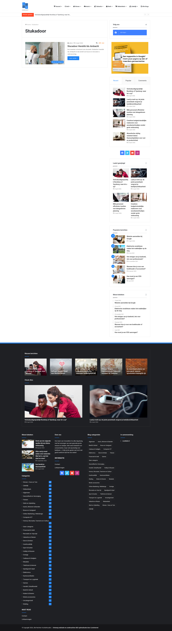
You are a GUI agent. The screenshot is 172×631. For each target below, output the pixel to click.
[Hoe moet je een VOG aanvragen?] (119, 279)
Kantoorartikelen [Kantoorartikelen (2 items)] (104, 475)
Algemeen (26, 492)
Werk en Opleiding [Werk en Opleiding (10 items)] (94, 505)
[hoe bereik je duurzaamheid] (28, 467)
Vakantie (98, 6)
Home (28, 24)
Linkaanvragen (26, 619)
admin (71, 43)
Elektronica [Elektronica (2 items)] (92, 453)
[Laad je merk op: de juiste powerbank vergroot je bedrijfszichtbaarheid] (119, 102)
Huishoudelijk (27, 544)
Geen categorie (28, 526)
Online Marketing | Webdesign (33, 514)
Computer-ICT (27, 517)
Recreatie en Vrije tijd (30, 533)
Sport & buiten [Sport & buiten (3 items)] (93, 494)
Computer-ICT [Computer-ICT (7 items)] (107, 449)
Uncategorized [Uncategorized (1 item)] (109, 498)
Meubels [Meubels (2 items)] (111, 479)
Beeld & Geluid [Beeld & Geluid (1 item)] (93, 445)
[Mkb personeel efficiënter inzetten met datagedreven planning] (119, 113)
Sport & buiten (28, 548)
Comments (142, 81)
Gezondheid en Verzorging (32, 496)
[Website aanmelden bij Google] (119, 239)
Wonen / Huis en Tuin (30, 482)
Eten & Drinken (28, 541)
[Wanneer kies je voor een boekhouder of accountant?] (119, 269)
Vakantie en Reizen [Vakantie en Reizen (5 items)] (94, 501)
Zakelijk (132, 6)
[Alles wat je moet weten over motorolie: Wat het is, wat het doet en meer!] (28, 454)
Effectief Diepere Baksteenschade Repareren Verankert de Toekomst (110, 371)
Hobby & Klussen (28, 551)
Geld (67, 6)
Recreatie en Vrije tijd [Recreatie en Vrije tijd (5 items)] (95, 490)
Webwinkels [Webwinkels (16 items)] (106, 501)
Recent (115, 81)
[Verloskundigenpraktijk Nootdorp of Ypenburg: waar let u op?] (119, 92)
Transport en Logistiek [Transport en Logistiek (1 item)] (95, 498)
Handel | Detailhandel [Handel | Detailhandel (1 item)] (95, 468)
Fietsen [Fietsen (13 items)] (112, 453)
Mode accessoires (29, 597)
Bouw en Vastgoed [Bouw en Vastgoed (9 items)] (105, 445)
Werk (108, 6)
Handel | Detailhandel (30, 586)
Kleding (25, 604)
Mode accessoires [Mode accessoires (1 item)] (94, 483)
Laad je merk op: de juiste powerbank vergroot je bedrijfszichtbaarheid (135, 102)
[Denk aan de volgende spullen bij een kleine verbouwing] (28, 444)
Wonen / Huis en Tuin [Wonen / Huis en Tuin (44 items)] (108, 505)
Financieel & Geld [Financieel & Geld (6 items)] (94, 456)
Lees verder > (73, 58)
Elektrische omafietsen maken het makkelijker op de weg (136, 248)
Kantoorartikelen (28, 576)
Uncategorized (28, 600)
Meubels (26, 562)
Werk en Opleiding (29, 503)
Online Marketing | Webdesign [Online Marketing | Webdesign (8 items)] (97, 486)
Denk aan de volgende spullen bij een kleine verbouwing (43, 443)
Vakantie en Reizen (29, 537)
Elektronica (26, 572)
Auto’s (87, 6)
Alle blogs (145, 6)
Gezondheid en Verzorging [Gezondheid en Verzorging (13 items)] (96, 464)
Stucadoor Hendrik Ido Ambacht (83, 46)
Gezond (57, 6)
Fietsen (25, 499)
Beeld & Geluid (28, 590)
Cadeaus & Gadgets (29, 558)
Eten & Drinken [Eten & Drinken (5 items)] (102, 453)
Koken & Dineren (28, 593)
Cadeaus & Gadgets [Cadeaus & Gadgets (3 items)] (94, 449)
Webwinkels (120, 6)
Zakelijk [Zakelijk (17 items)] (91, 509)
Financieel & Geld (29, 530)
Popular (128, 81)
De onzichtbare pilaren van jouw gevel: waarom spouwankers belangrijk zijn (136, 371)
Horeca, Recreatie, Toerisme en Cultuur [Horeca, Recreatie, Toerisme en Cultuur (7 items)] (100, 471)
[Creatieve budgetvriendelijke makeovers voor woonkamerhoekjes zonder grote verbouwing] (119, 123)
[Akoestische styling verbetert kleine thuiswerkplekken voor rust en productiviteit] (119, 136)
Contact (24, 616)
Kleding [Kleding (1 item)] (91, 479)
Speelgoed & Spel (29, 569)
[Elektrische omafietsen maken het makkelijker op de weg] (119, 249)
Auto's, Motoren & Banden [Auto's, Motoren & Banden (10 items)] (105, 441)
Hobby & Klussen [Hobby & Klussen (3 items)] (109, 468)
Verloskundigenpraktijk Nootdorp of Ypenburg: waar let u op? (54, 15)
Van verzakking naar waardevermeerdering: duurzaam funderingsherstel (86, 371)
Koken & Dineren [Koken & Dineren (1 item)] (101, 479)
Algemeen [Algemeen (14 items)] (92, 441)
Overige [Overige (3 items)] (111, 486)
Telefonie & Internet (29, 565)
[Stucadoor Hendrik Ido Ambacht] (45, 53)
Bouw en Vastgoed (29, 510)
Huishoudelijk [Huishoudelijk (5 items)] (93, 475)
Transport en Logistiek (30, 579)
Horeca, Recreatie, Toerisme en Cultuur (36, 521)
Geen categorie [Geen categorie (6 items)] (93, 460)
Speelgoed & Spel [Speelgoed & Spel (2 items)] (109, 490)
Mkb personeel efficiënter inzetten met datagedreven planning (136, 112)
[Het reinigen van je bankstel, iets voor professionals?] (119, 260)
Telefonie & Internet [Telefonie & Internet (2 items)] (106, 494)
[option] (36, 367)
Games (25, 583)
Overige (25, 555)
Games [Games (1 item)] (104, 456)
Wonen (76, 6)
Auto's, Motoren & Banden (31, 507)
